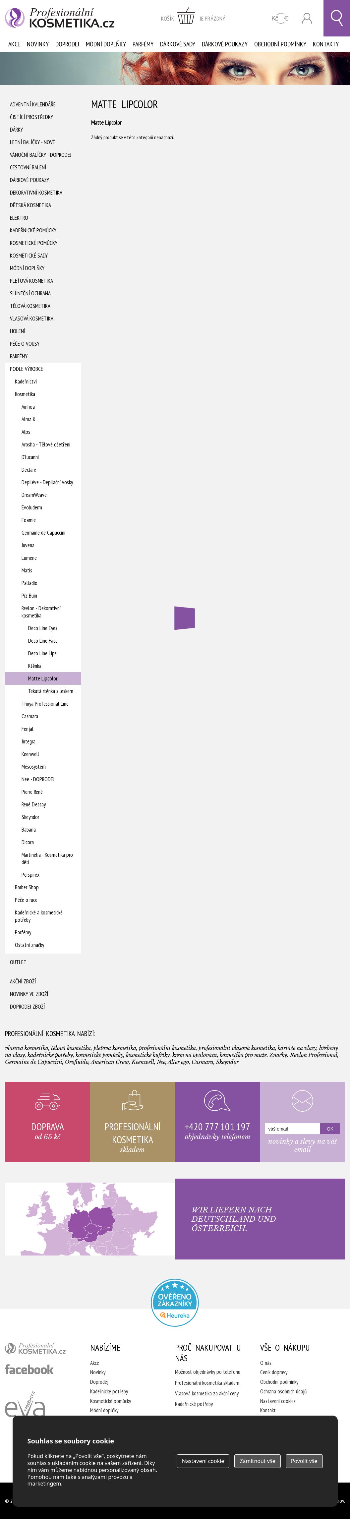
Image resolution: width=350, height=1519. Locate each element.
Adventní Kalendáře (33, 104)
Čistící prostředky (31, 117)
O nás (265, 1363)
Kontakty (326, 44)
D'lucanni (30, 457)
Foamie (29, 520)
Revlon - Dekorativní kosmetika (41, 612)
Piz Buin (29, 595)
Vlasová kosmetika (31, 318)
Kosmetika (25, 394)
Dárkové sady (177, 44)
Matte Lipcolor (42, 678)
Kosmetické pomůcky (33, 243)
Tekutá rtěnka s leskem (50, 691)
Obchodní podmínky (280, 44)
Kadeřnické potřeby (109, 1391)
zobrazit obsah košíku (193, 18)
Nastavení (203, 1461)
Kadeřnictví (26, 381)
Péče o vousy (24, 343)
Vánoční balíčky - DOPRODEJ (40, 154)
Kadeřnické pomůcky (33, 230)
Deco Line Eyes (42, 628)
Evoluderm (32, 507)
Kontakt (268, 1410)
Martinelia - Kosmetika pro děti (47, 858)
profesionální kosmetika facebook (29, 1369)
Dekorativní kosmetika (36, 192)
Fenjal (27, 728)
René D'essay (34, 804)
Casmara (30, 716)
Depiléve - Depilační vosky (47, 482)
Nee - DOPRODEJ (38, 779)
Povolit (304, 1461)
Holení (17, 331)
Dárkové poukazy (225, 44)
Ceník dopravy (273, 1372)
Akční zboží (23, 981)
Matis (27, 570)
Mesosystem (34, 766)
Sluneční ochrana (30, 293)
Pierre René (32, 791)
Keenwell (30, 754)
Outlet (18, 962)
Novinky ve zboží (29, 994)
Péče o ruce (26, 900)
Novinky (38, 44)
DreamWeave (34, 494)
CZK (280, 18)
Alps (26, 432)
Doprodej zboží (27, 1006)
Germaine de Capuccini (43, 532)
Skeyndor (30, 817)
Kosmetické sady (29, 255)
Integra (28, 741)
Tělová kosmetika (30, 306)
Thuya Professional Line (45, 703)
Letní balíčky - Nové (32, 142)
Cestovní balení (28, 167)
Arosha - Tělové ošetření (46, 444)
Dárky (16, 129)
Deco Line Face (43, 640)
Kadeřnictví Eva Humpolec (25, 1412)
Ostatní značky (29, 945)
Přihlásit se (307, 18)
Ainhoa (28, 406)
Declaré (29, 469)
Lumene (29, 557)
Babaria (29, 829)
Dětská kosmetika (30, 205)
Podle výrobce (26, 369)
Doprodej (67, 44)
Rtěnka (34, 666)
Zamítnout (257, 1461)
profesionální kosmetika (39, 1350)
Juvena (28, 545)
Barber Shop (27, 887)
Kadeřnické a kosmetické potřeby (39, 916)
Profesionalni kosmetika (175, 1303)
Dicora (28, 842)
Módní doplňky (106, 44)
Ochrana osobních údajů (283, 1391)
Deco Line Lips (42, 653)
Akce (14, 44)
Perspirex (30, 874)
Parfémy (143, 44)
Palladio (29, 583)
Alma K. (29, 419)
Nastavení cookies (278, 1401)
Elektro (19, 217)
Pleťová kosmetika (31, 280)
